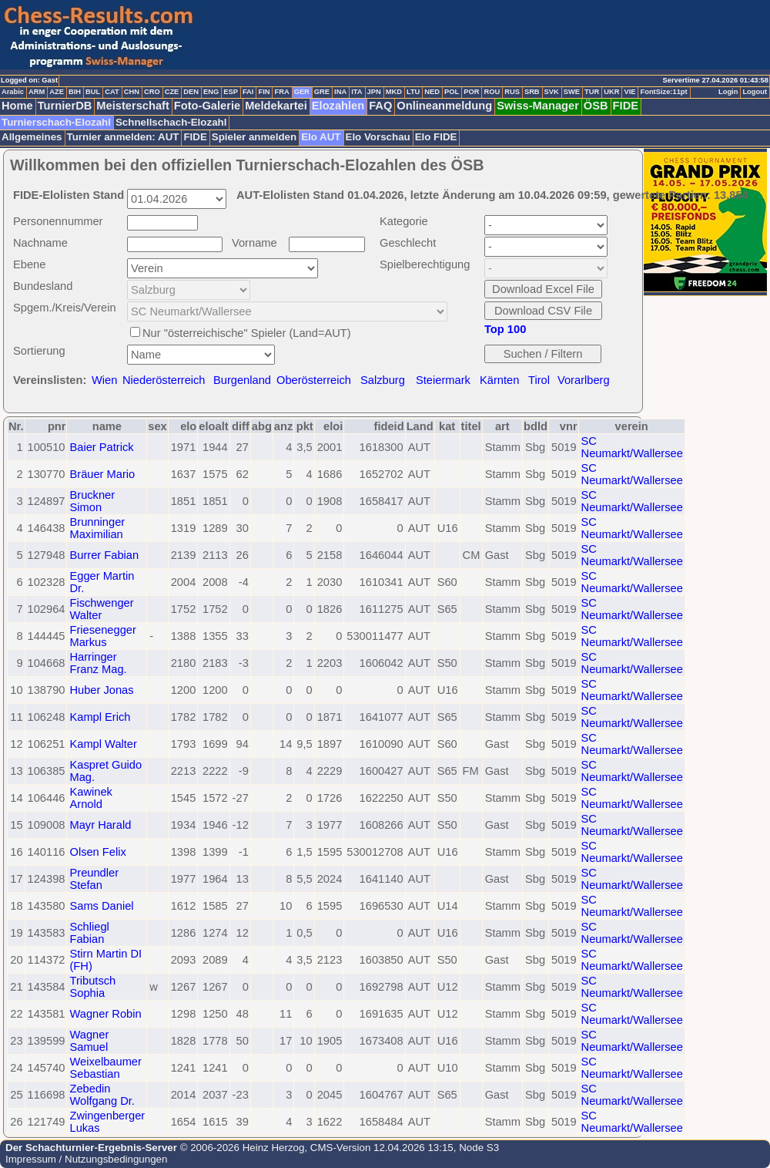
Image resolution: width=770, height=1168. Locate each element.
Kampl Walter (102, 744)
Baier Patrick (101, 447)
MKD (394, 92)
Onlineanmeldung (444, 105)
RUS (512, 92)
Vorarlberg (583, 380)
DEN (191, 92)
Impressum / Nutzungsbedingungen (86, 1159)
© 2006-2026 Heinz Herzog (240, 1147)
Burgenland (242, 380)
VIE (629, 92)
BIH (75, 92)
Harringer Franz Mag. (97, 663)
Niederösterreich (164, 380)
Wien (104, 380)
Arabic (13, 92)
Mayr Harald (100, 825)
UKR (611, 92)
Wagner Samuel (89, 1040)
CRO (152, 92)
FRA (281, 92)
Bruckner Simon (92, 501)
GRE (322, 92)
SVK (551, 92)
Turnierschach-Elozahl (56, 122)
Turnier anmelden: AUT (123, 137)
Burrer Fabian (104, 555)
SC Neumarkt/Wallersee (632, 447)
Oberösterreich (313, 380)
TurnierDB (65, 105)
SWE (572, 92)
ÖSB (596, 105)
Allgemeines (32, 137)
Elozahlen (338, 105)
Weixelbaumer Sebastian (105, 1067)
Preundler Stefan (94, 879)
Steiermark (443, 380)
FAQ (380, 105)
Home (17, 105)
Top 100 (505, 329)
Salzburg (382, 380)
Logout (754, 92)
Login (728, 92)
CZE (172, 92)
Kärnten (499, 380)
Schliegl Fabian (89, 933)
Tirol (539, 380)
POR (471, 92)
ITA (356, 92)
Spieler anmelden (254, 137)
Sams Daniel (101, 906)
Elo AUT (320, 137)
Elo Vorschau (378, 137)
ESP (230, 92)
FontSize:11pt (663, 92)
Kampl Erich (99, 717)
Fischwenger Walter (101, 609)
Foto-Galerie (207, 105)
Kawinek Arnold (90, 798)
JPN (374, 92)
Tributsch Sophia (92, 986)
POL (451, 92)
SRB (532, 92)
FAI (248, 92)
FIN (264, 92)
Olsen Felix (97, 852)
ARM (36, 92)
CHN (131, 92)
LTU (413, 92)
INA (340, 92)
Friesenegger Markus (102, 636)
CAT (112, 92)
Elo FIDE (436, 137)
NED (432, 92)
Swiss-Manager (538, 105)
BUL (92, 92)
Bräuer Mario (102, 474)
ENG (211, 92)
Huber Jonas (101, 690)
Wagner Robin (105, 1014)
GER (302, 92)
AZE (56, 92)
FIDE (625, 105)
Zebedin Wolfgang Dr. (101, 1094)
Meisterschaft (132, 105)
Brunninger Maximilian (97, 528)
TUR (591, 92)
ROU (492, 92)
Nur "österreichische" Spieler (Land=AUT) (246, 333)
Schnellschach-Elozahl (171, 122)
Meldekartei (276, 105)
